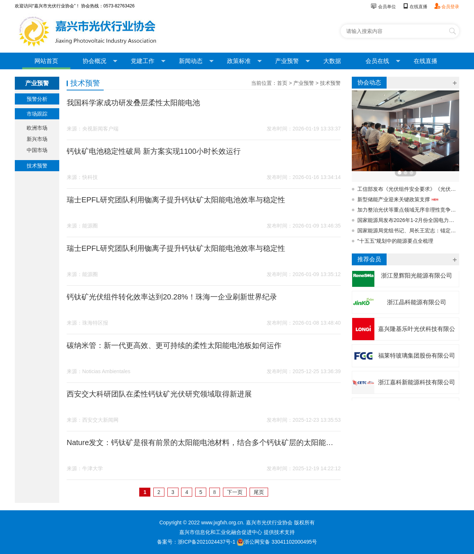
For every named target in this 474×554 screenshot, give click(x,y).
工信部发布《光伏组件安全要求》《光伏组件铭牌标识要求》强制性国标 (408, 189)
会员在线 (382, 61)
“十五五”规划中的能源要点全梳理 (395, 241)
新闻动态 (196, 61)
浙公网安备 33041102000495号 (277, 542)
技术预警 (37, 166)
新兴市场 (37, 139)
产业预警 (292, 61)
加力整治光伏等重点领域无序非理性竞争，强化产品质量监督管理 (408, 210)
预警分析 (37, 99)
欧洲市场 (37, 128)
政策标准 (244, 61)
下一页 (235, 492)
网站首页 (46, 61)
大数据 (332, 61)
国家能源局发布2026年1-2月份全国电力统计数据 (408, 220)
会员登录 (446, 6)
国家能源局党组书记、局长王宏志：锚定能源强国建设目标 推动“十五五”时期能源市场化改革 (408, 230)
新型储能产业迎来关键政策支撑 (398, 199)
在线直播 (415, 6)
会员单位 (383, 6)
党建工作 (148, 61)
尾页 (259, 492)
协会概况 (100, 61)
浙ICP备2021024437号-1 (207, 542)
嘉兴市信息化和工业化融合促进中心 (220, 532)
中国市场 (37, 150)
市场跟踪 (37, 114)
